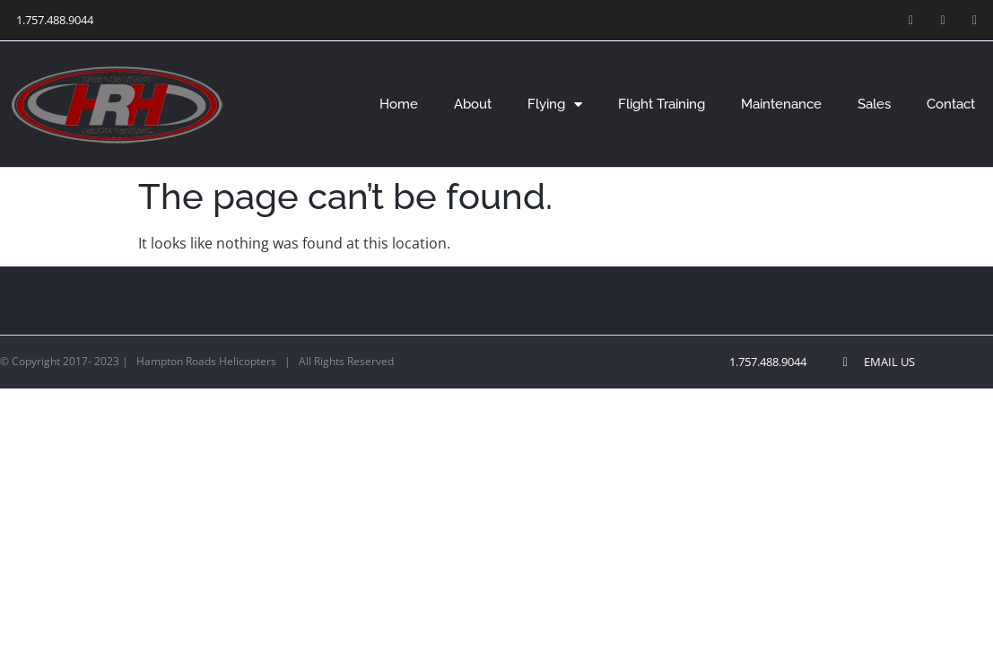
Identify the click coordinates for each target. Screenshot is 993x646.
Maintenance (781, 104)
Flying (554, 104)
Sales (874, 104)
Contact (951, 104)
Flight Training (661, 104)
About (473, 104)
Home (398, 104)
